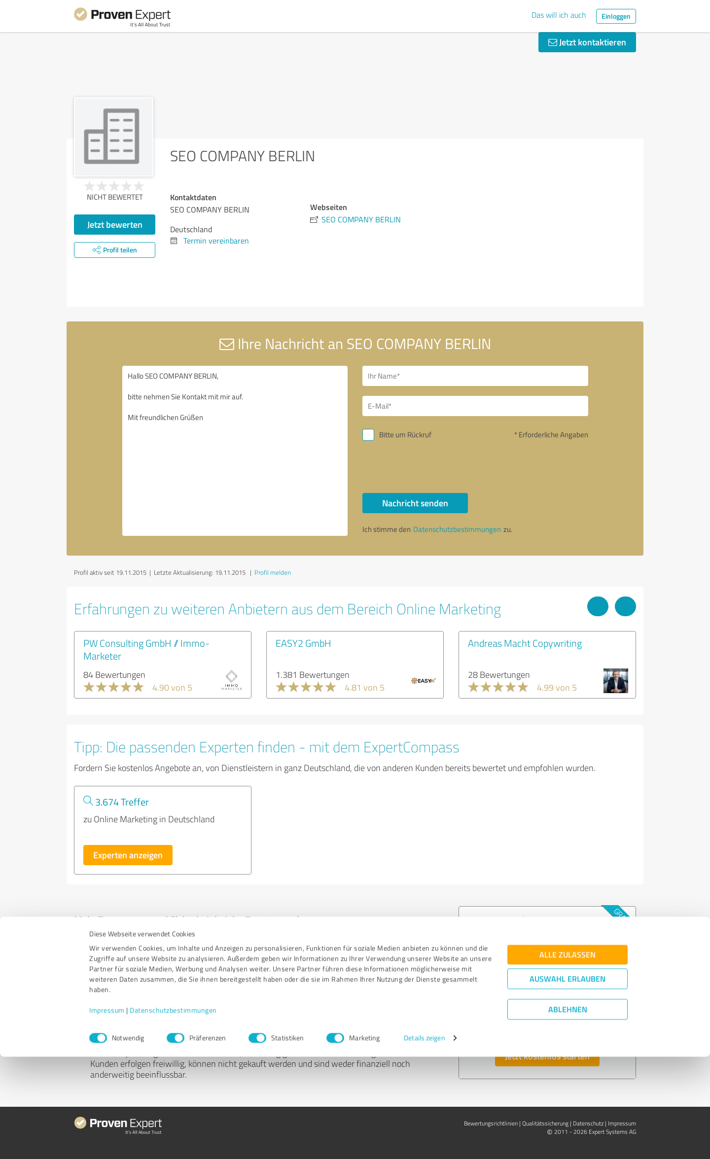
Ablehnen (567, 1112)
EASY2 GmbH (303, 643)
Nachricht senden (415, 502)
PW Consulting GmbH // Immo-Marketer (146, 649)
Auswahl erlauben (567, 1081)
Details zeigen (424, 1140)
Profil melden (272, 572)
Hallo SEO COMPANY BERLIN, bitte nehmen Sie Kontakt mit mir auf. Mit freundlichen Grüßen (235, 451)
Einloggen (616, 16)
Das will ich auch (559, 14)
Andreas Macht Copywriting (525, 643)
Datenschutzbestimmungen (173, 1113)
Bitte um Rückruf (405, 434)
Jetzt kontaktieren (587, 41)
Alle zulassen (567, 1057)
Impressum (107, 1113)
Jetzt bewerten (114, 224)
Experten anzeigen (128, 854)
